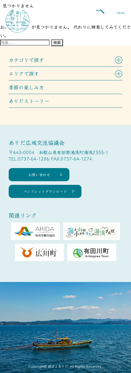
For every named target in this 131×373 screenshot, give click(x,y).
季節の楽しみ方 (26, 87)
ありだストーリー (29, 100)
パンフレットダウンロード (45, 191)
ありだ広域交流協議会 (37, 142)
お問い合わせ (39, 174)
